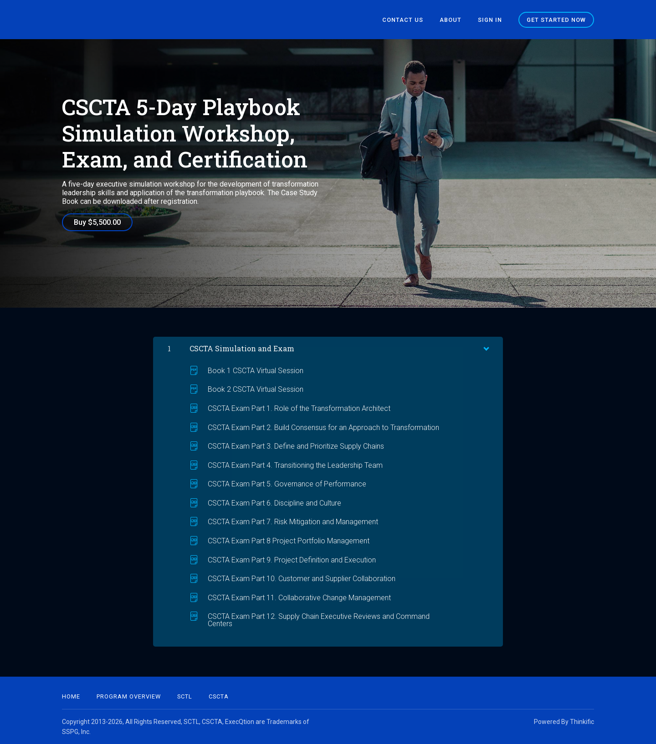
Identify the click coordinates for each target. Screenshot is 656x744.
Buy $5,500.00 (97, 222)
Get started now (556, 19)
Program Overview (129, 696)
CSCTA (219, 696)
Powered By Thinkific (564, 721)
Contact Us (402, 19)
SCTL (184, 696)
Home (71, 696)
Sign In (490, 19)
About (450, 19)
